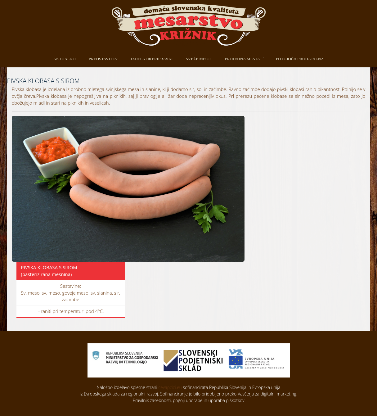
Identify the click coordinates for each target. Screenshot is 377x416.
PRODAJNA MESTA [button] (242, 59)
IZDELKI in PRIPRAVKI (152, 59)
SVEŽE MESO (198, 59)
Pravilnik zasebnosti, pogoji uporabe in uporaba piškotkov (188, 400)
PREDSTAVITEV (103, 59)
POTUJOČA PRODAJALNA (300, 59)
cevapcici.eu (170, 387)
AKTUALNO (64, 59)
